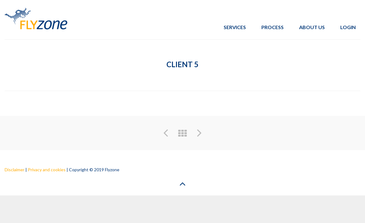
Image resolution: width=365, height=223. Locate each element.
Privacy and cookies (47, 169)
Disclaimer (14, 169)
